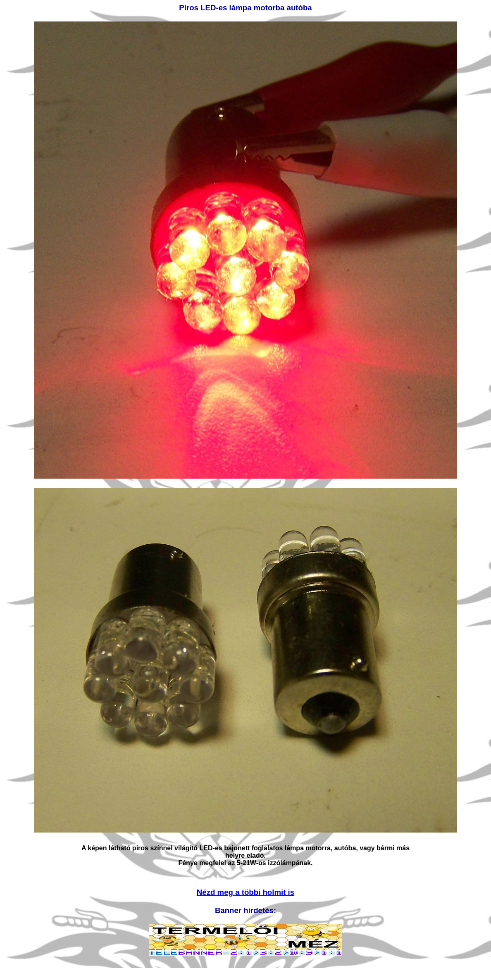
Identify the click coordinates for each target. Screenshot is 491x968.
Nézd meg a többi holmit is (245, 892)
